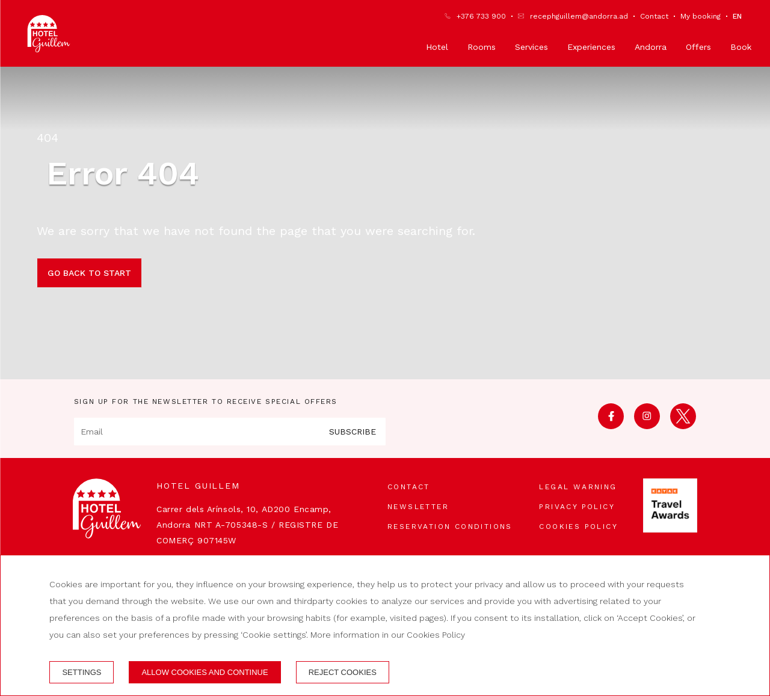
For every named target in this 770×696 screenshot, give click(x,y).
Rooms (481, 47)
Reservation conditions (450, 526)
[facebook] (611, 425)
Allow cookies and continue (204, 672)
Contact (654, 16)
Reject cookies (343, 672)
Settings (81, 672)
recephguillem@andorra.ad (579, 16)
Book (740, 47)
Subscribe (352, 431)
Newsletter (418, 506)
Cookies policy (578, 526)
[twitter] (683, 425)
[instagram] (647, 425)
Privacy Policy (577, 506)
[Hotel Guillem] (49, 33)
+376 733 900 (481, 16)
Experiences (591, 47)
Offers (698, 47)
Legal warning (578, 487)
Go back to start (89, 273)
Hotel (437, 47)
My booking (700, 16)
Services (531, 47)
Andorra (651, 47)
